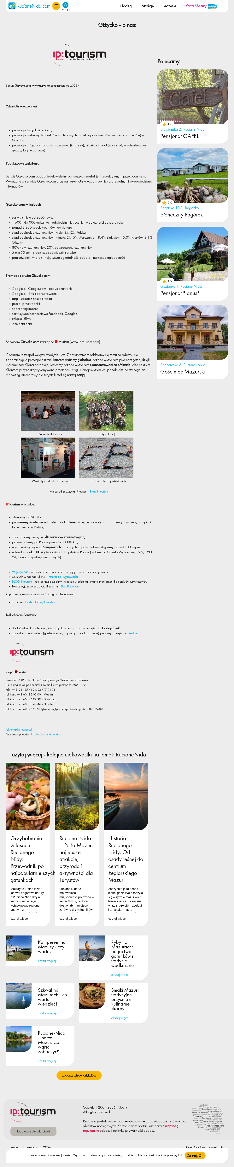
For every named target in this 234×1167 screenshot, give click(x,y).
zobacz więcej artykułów (79, 1075)
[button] (56, 6)
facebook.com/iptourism (39, 602)
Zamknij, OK (195, 1155)
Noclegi (126, 5)
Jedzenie (169, 5)
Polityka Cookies (193, 1147)
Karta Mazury (201, 5)
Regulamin (216, 1147)
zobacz (105, 1130)
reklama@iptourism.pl (19, 730)
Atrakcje (148, 5)
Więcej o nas (20, 572)
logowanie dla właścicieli (33, 1131)
